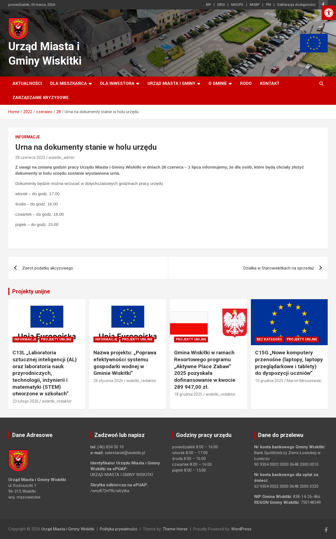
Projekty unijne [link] (31, 291)
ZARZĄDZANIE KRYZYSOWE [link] (40, 97)
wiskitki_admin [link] (62, 157)
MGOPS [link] (237, 4)
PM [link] (268, 4)
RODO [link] (246, 83)
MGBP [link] (254, 4)
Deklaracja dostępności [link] (296, 4)
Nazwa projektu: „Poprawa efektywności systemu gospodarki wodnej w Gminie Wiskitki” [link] (124, 362)
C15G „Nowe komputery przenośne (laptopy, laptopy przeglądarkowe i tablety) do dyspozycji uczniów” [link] (289, 362)
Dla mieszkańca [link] (68, 83)
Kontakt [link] (269, 83)
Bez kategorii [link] (269, 339)
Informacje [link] (27, 137)
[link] (329, 13)
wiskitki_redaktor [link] (57, 401)
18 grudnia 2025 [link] (188, 394)
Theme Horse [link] (175, 529)
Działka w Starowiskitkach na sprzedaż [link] (278, 268)
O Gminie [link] (217, 83)
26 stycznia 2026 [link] (108, 380)
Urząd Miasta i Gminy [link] (171, 83)
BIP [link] (208, 4)
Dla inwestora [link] (117, 83)
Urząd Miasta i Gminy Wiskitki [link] (67, 529)
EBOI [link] (221, 4)
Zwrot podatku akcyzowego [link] (47, 268)
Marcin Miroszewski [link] (304, 380)
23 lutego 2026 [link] (25, 401)
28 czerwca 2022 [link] (30, 157)
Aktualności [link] (27, 83)
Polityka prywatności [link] (118, 529)
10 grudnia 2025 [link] (269, 380)
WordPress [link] (241, 529)
